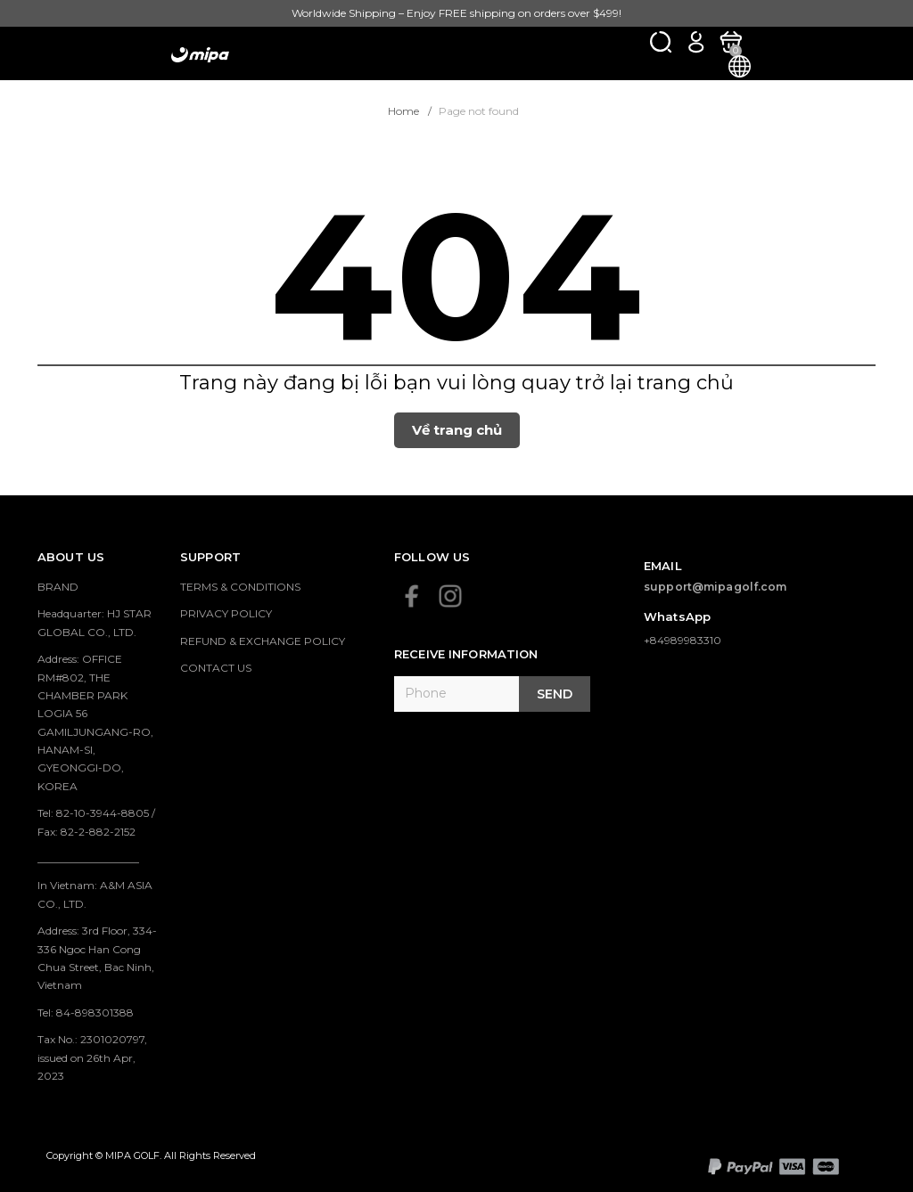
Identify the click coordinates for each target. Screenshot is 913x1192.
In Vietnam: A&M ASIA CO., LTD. (94, 894)
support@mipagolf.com (715, 586)
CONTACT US (215, 667)
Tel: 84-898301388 (85, 1012)
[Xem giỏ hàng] (731, 41)
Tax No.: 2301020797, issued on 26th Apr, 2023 (92, 1057)
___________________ (88, 858)
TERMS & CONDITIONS (240, 586)
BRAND (57, 586)
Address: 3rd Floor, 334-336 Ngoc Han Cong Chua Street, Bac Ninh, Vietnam (97, 958)
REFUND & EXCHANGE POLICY (262, 641)
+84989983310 (682, 640)
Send (554, 694)
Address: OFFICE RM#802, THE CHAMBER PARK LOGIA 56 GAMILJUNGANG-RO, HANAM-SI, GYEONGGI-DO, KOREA (95, 722)
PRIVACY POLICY (226, 613)
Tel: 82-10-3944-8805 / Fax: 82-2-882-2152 (96, 821)
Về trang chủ (457, 429)
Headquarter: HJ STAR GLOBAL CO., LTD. (94, 622)
